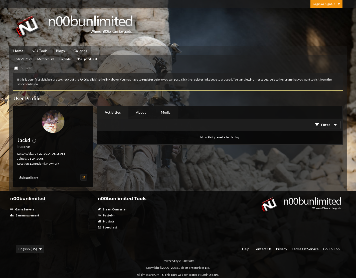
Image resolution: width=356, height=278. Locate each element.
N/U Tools (40, 51)
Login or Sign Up (326, 4)
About (141, 112)
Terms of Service (305, 249)
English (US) (30, 249)
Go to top (331, 249)
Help (245, 249)
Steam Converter (112, 209)
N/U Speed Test (87, 59)
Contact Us (263, 249)
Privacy (281, 249)
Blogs (60, 51)
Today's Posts (23, 59)
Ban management (24, 215)
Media (165, 112)
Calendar (65, 59)
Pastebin (106, 215)
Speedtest (107, 227)
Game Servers (22, 209)
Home (18, 51)
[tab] (112, 112)
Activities (113, 112)
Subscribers (29, 177)
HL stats (106, 221)
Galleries (80, 51)
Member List (45, 59)
